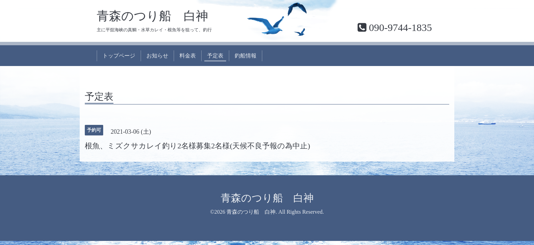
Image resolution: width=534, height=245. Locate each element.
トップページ (119, 56)
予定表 (215, 56)
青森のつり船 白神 (152, 16)
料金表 (187, 56)
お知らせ (157, 56)
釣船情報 (245, 56)
